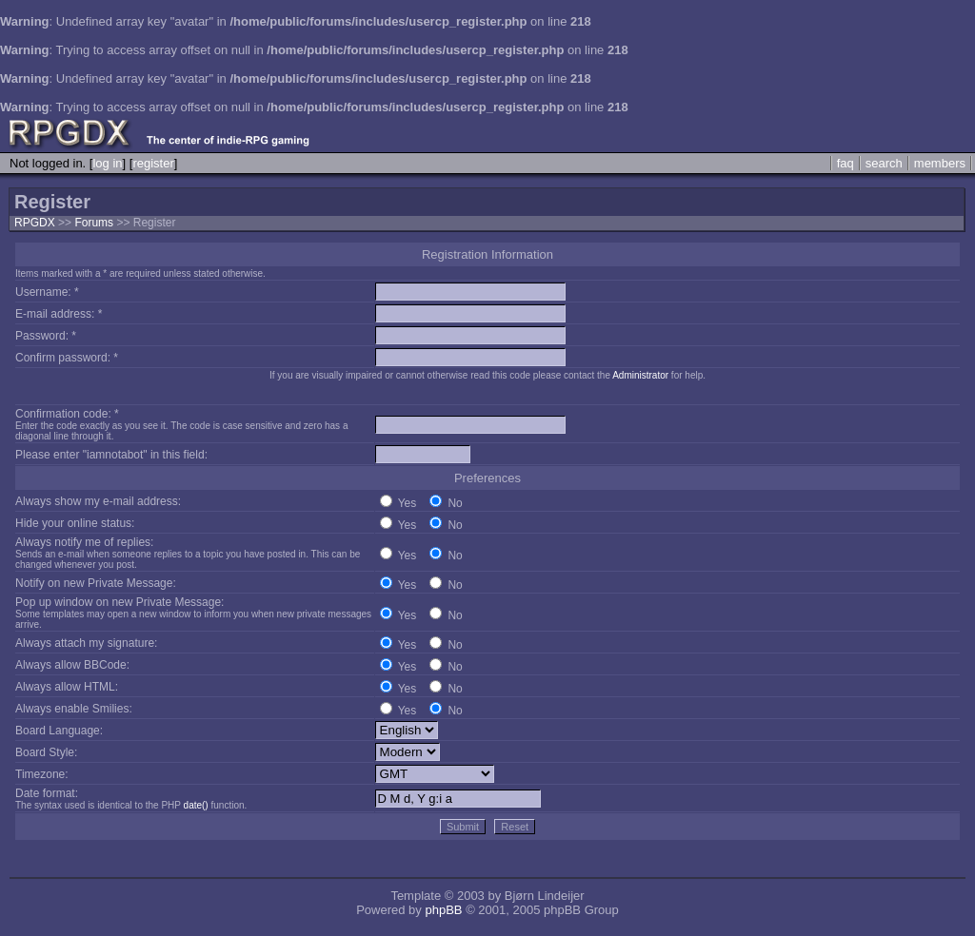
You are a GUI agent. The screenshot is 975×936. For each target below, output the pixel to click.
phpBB (443, 910)
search (884, 163)
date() (196, 805)
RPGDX (34, 222)
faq (845, 163)
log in (107, 163)
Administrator (640, 375)
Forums (93, 222)
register (152, 163)
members (939, 163)
